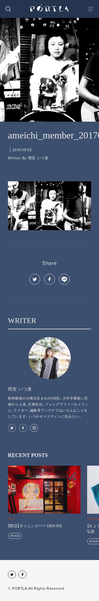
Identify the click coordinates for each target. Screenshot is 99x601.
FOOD (16, 536)
